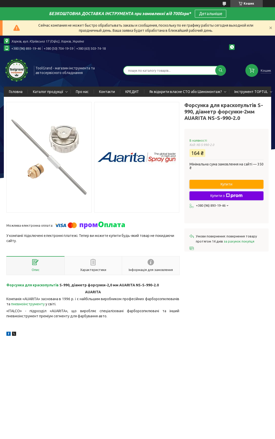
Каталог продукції (48, 91)
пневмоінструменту (28, 304)
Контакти (107, 91)
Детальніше (210, 13)
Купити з (226, 195)
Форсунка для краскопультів (32, 285)
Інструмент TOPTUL (251, 91)
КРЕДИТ (132, 91)
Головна (15, 91)
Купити (226, 184)
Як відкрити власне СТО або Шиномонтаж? (185, 91)
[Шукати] (220, 70)
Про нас (82, 91)
